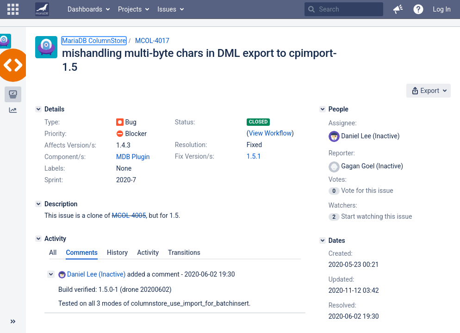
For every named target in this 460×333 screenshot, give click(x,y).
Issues (166, 9)
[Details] (38, 109)
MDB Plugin (133, 156)
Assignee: (343, 123)
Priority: (55, 133)
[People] (322, 109)
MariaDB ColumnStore (94, 40)
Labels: (54, 168)
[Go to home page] (42, 9)
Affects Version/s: (70, 145)
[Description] (38, 204)
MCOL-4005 (129, 215)
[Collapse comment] (51, 274)
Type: (52, 122)
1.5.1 (254, 156)
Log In (442, 9)
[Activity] (38, 238)
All (52, 252)
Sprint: (53, 180)
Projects (130, 9)
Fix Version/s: (194, 156)
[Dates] (322, 240)
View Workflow (270, 133)
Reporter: (342, 153)
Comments (82, 252)
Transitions (184, 252)
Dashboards (85, 9)
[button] (13, 9)
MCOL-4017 (152, 40)
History (117, 252)
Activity (148, 252)
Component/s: (65, 156)
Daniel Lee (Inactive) (91, 274)
